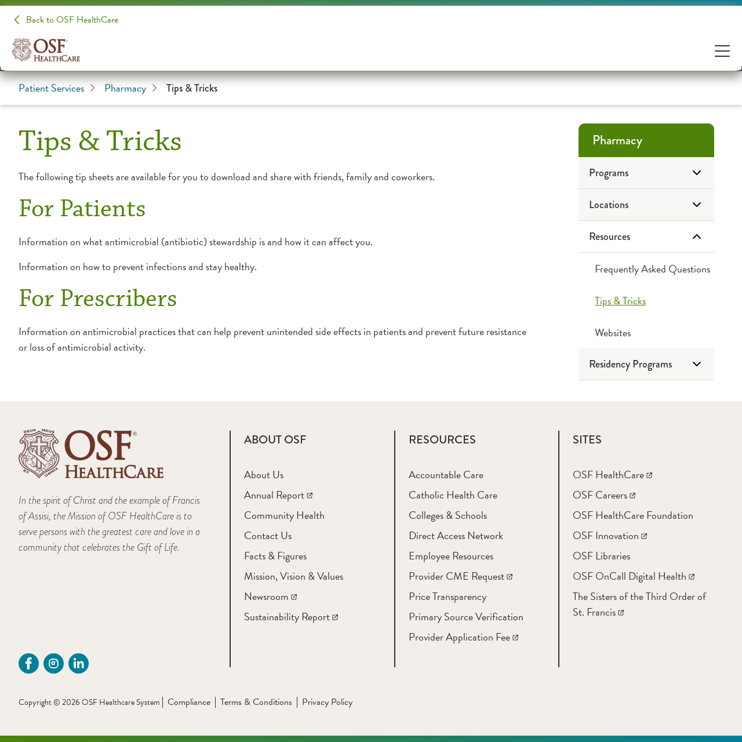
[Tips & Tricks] (646, 301)
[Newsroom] (270, 596)
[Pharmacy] (646, 140)
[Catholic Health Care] (453, 495)
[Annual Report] (278, 495)
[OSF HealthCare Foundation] (633, 515)
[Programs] (646, 173)
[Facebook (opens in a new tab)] (29, 663)
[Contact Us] (268, 535)
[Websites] (646, 332)
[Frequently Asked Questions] (646, 269)
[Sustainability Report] (291, 616)
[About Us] (263, 474)
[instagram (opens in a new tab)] (53, 663)
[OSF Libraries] (601, 555)
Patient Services (57, 88)
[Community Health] (284, 515)
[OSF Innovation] (610, 535)
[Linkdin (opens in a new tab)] (78, 663)
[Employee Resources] (451, 555)
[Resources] (646, 237)
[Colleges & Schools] (448, 515)
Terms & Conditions (256, 702)
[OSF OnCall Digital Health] (633, 576)
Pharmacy (130, 88)
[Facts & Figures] (275, 555)
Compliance (189, 702)
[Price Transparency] (447, 596)
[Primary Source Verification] (466, 616)
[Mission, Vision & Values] (293, 576)
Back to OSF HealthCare (72, 19)
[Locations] (646, 205)
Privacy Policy (327, 702)
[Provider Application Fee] (463, 637)
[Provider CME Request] (460, 576)
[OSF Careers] (604, 495)
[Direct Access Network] (456, 535)
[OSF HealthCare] (612, 474)
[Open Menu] (722, 50)
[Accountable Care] (446, 474)
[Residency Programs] (646, 364)
